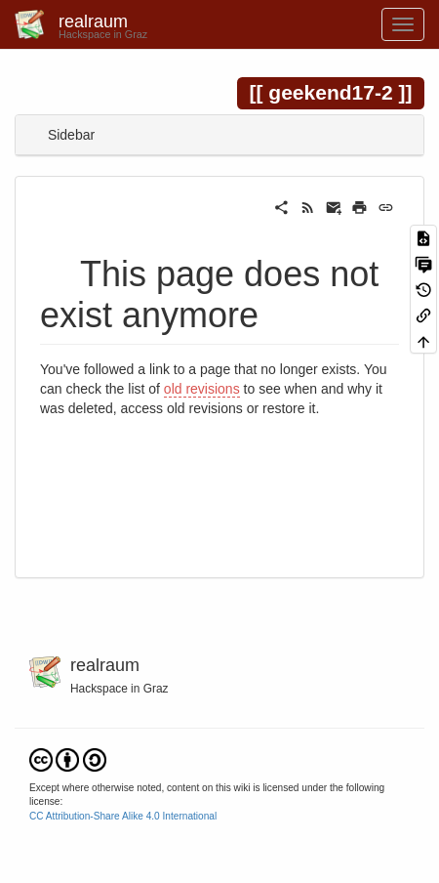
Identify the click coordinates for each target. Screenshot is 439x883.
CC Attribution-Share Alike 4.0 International (123, 816)
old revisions (202, 389)
